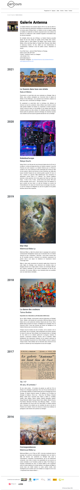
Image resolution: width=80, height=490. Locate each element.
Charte (66, 10)
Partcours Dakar (66, 488)
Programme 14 (47, 10)
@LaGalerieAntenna (37, 59)
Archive (62, 10)
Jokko (58, 10)
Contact (70, 10)
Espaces (53, 10)
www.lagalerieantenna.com (27, 61)
